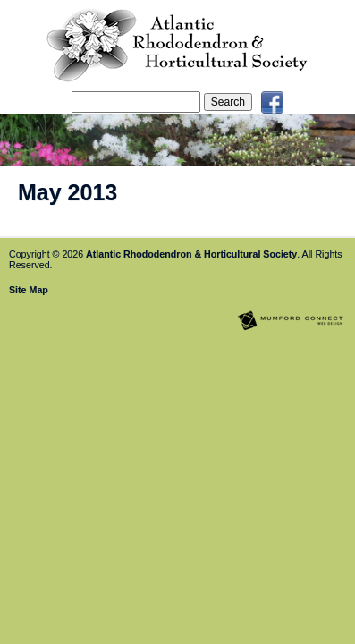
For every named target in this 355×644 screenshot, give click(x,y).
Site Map (28, 289)
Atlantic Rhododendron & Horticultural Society (191, 254)
